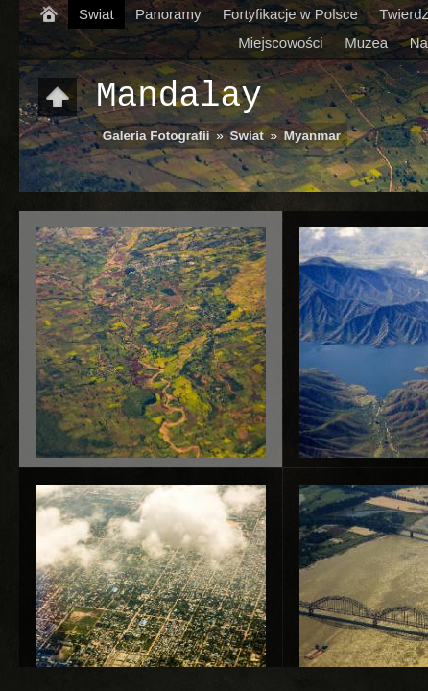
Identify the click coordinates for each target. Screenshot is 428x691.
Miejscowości (280, 43)
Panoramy (168, 14)
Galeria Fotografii (156, 136)
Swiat (96, 14)
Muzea (366, 43)
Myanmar (312, 136)
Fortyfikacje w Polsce (290, 14)
